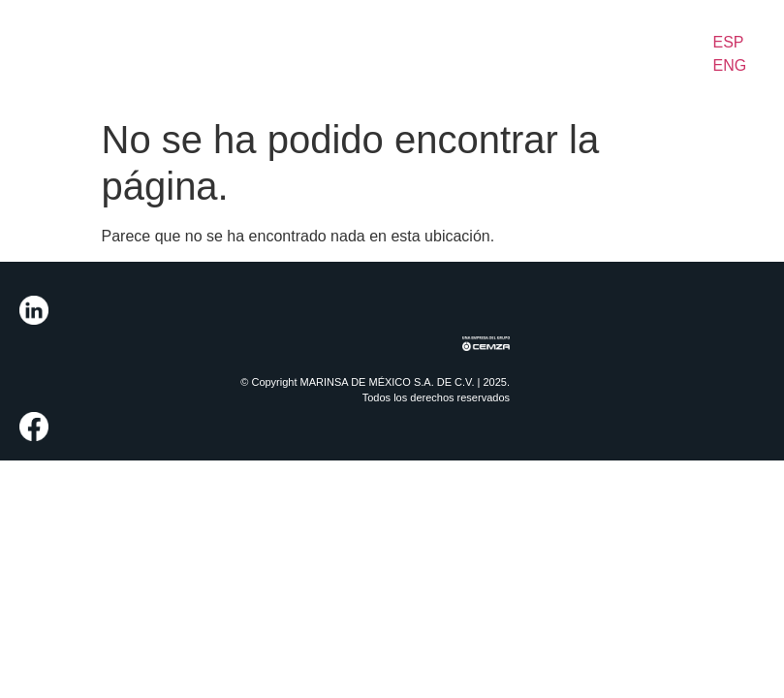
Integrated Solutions (187, 42)
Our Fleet (287, 53)
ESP (728, 42)
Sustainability (487, 41)
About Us (88, 42)
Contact (676, 30)
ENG (730, 65)
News (591, 30)
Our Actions (377, 53)
